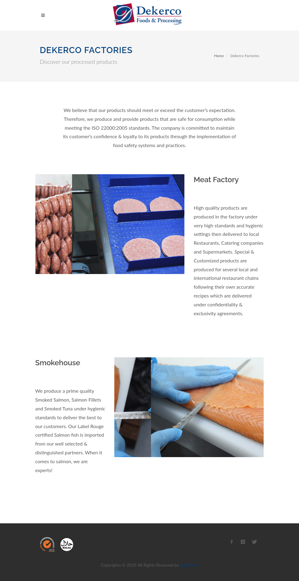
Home (219, 55)
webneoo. (189, 565)
